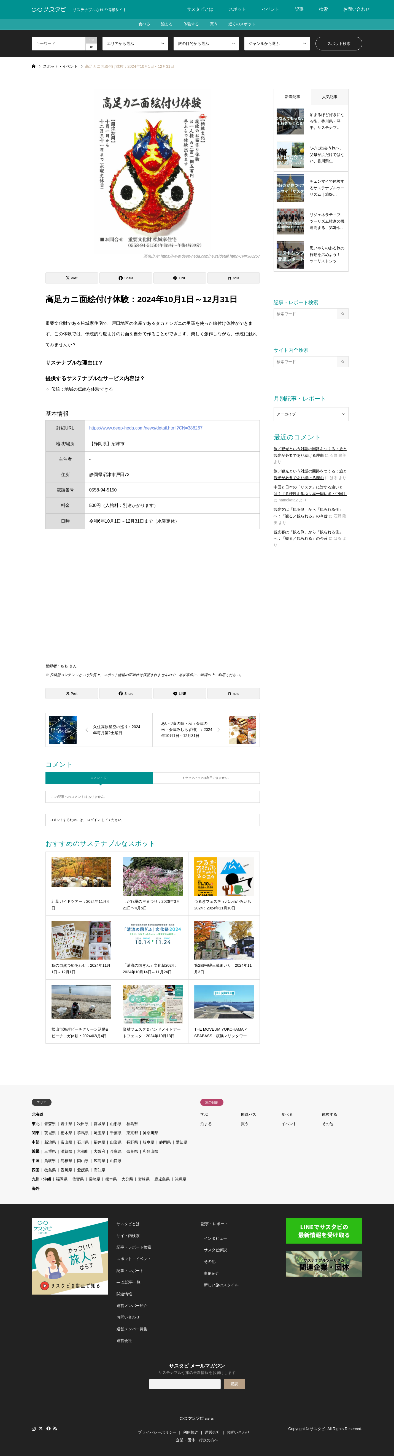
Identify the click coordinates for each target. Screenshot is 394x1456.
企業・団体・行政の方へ (197, 1440)
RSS (55, 1428)
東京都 (132, 1133)
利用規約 (190, 1432)
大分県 (127, 1179)
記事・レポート (130, 1270)
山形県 (116, 1124)
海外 (35, 1188)
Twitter (41, 1428)
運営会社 (124, 1340)
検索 (323, 9)
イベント (270, 9)
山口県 (116, 1160)
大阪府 (99, 1151)
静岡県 (165, 1142)
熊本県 (111, 1179)
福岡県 (62, 1179)
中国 (35, 1160)
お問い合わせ (356, 9)
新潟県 (50, 1142)
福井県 (99, 1142)
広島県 (99, 1160)
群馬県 (83, 1133)
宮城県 (99, 1124)
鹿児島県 (162, 1179)
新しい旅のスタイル (221, 1285)
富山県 (66, 1142)
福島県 (132, 1124)
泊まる (166, 24)
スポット (237, 9)
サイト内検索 (128, 1235)
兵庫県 (116, 1151)
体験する (191, 24)
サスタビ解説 (215, 1250)
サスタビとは (200, 9)
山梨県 (116, 1142)
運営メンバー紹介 (132, 1305)
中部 (35, 1142)
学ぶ (204, 1114)
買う (214, 24)
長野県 (132, 1142)
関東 (35, 1133)
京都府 (83, 1151)
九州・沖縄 (41, 1179)
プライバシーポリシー (157, 1432)
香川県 (66, 1170)
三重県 (50, 1151)
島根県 (66, 1160)
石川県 (83, 1142)
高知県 (99, 1170)
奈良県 (132, 1151)
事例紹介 (211, 1273)
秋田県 (83, 1124)
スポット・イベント (134, 1259)
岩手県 (66, 1124)
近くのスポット (242, 24)
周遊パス (248, 1114)
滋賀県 (66, 1151)
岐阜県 (148, 1142)
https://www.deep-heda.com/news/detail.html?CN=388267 (146, 428)
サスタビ (317, 1428)
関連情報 (124, 1294)
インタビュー (215, 1238)
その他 (327, 1124)
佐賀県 (78, 1179)
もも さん (68, 666)
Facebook (48, 1428)
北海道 (37, 1114)
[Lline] (179, 277)
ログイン (93, 820)
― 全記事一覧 (129, 1282)
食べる (144, 24)
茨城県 (50, 1133)
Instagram (34, 1428)
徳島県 (50, 1170)
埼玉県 (99, 1133)
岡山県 (83, 1160)
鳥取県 (50, 1160)
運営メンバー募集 (132, 1329)
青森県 (50, 1124)
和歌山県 (150, 1151)
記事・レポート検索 (134, 1247)
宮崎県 (144, 1179)
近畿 (35, 1151)
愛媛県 (83, 1170)
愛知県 (181, 1142)
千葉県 (116, 1133)
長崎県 (94, 1179)
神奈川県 (150, 1133)
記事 (299, 9)
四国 (35, 1170)
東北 (35, 1124)
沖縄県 (180, 1179)
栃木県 (66, 1133)
